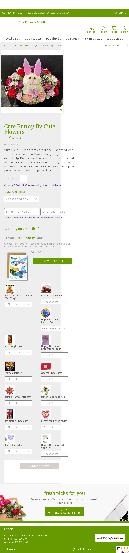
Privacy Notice (79, 546)
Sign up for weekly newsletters (64, 445)
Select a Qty (72, 108)
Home (6, 45)
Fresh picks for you (64, 431)
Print (109, 45)
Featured (14, 45)
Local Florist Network (100, 546)
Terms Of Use (62, 546)
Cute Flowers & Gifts (32, 22)
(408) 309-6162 (14, 12)
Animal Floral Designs (29, 45)
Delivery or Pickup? (77, 122)
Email (121, 45)
